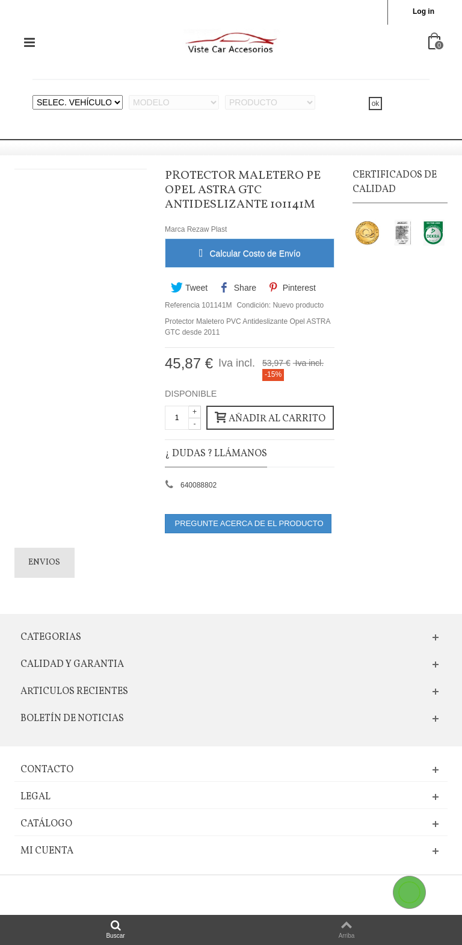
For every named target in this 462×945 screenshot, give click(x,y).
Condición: (253, 305)
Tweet (189, 288)
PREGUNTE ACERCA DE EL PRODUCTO (248, 523)
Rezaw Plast (207, 229)
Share (238, 288)
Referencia (182, 305)
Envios (44, 562)
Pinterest (291, 288)
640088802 (198, 485)
